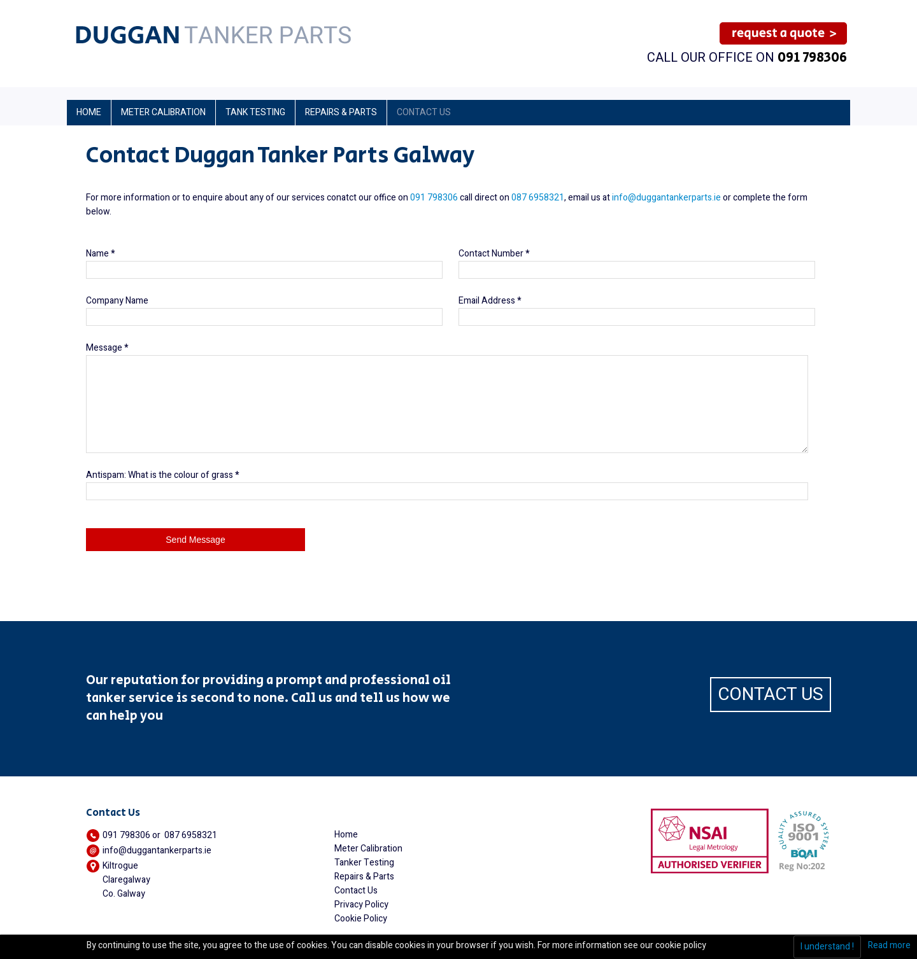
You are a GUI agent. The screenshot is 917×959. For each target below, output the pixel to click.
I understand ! (827, 946)
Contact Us (356, 890)
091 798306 (812, 58)
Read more (889, 945)
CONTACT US (770, 695)
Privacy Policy (361, 904)
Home (346, 834)
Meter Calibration (368, 848)
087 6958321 (537, 197)
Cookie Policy (360, 918)
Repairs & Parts (364, 876)
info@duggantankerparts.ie (666, 197)
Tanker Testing (364, 862)
